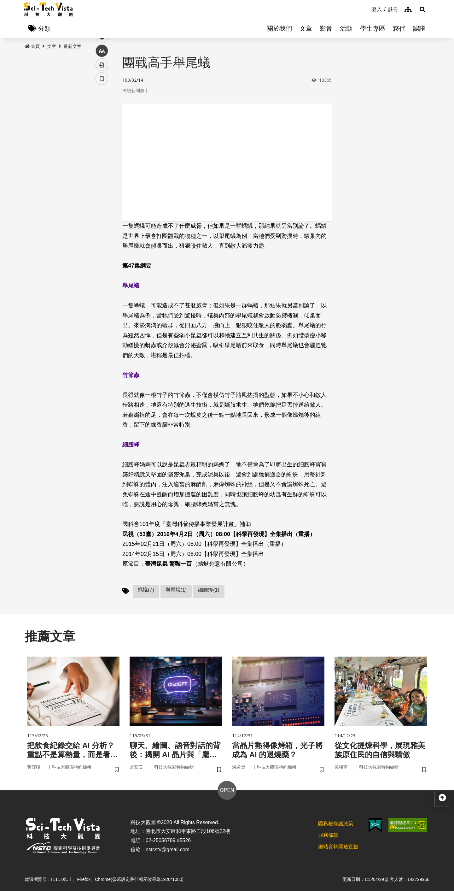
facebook (102, 120)
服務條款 (328, 835)
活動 (346, 28)
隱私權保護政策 (335, 823)
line (100, 148)
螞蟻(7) (146, 590)
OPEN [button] (227, 790)
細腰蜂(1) (208, 590)
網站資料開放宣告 (338, 846)
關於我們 (279, 28)
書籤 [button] (102, 190)
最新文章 (72, 46)
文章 (306, 28)
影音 (326, 28)
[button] (422, 9)
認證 (419, 28)
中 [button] (101, 162)
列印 (102, 176)
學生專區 (372, 28)
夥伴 (399, 28)
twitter (102, 134)
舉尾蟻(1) (176, 590)
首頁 (32, 46)
